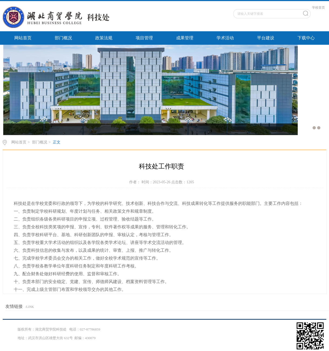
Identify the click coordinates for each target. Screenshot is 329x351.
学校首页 (318, 7)
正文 (56, 142)
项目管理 (144, 38)
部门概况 (63, 38)
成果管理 (184, 38)
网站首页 (23, 38)
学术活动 (225, 38)
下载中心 (306, 38)
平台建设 (265, 38)
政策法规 (103, 38)
